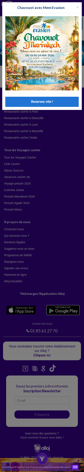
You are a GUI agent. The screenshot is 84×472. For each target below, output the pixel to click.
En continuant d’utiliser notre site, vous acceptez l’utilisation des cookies (36, 467)
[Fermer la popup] (77, 7)
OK (75, 467)
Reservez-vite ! (42, 102)
